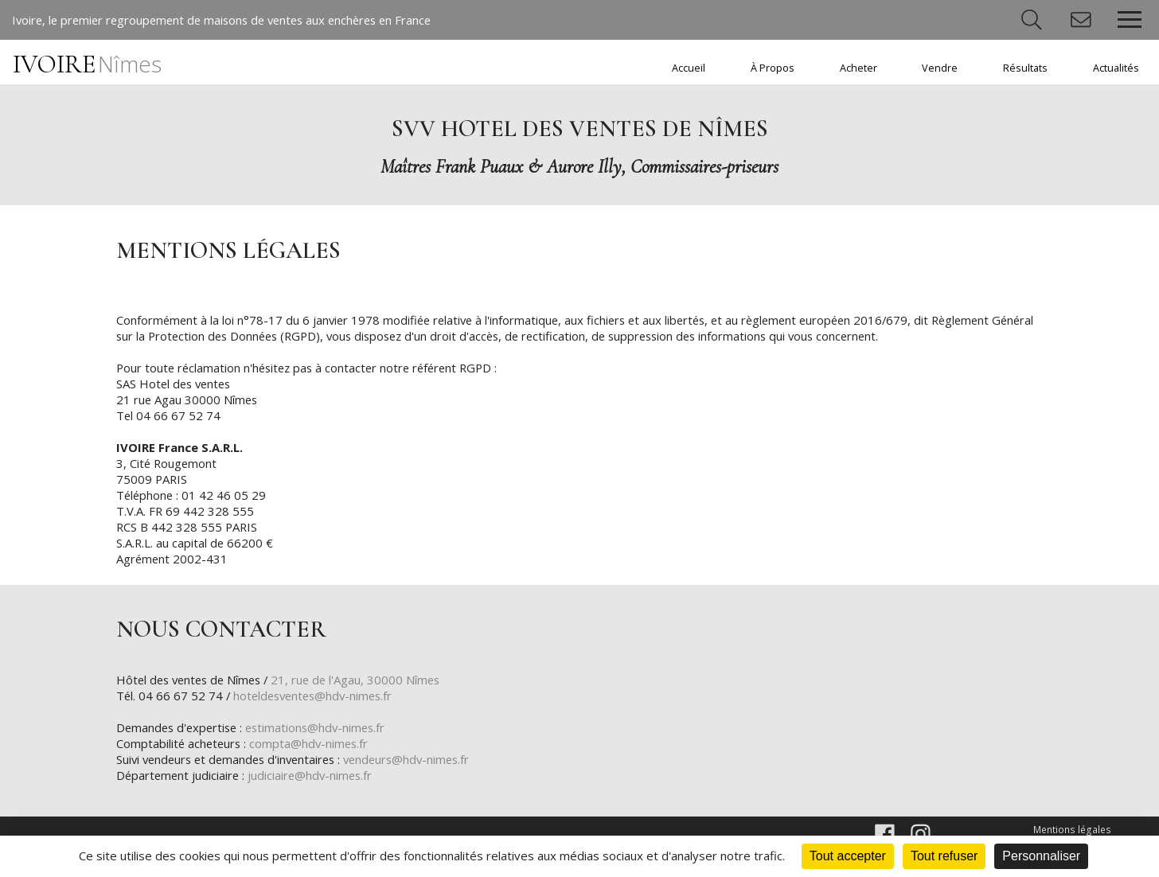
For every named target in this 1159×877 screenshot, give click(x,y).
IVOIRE (87, 64)
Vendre (940, 68)
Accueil (688, 68)
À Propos (772, 68)
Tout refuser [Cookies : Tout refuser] (944, 856)
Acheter (858, 68)
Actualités (1116, 68)
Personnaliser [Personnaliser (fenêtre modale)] (1041, 856)
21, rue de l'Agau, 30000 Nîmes (365, 681)
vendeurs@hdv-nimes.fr (419, 761)
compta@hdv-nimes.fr (312, 745)
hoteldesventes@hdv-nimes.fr (318, 697)
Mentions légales (1073, 831)
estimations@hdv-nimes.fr (323, 729)
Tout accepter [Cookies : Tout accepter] (848, 856)
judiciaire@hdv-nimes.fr (314, 777)
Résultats (1025, 68)
